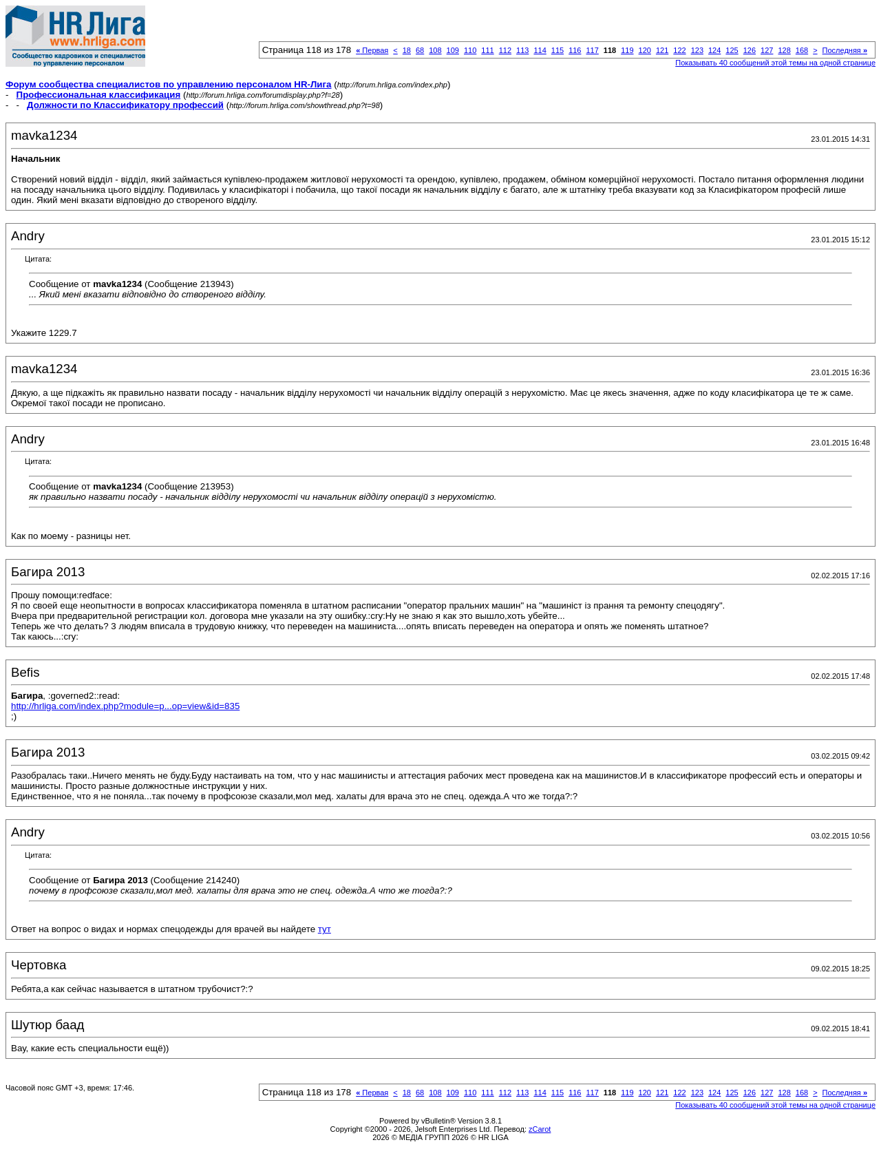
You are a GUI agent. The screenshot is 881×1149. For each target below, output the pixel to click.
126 (749, 50)
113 (522, 50)
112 (505, 50)
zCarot (540, 1129)
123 (697, 50)
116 (575, 50)
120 (645, 50)
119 (627, 50)
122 (679, 50)
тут (324, 929)
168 (802, 50)
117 (592, 50)
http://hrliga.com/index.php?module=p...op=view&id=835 (125, 706)
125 (731, 50)
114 (539, 50)
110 (470, 50)
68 (420, 50)
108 (435, 50)
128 (784, 50)
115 (557, 50)
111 (487, 50)
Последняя (844, 50)
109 (453, 50)
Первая (372, 50)
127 (767, 50)
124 (714, 50)
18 (407, 50)
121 (662, 50)
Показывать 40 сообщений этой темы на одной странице (775, 63)
